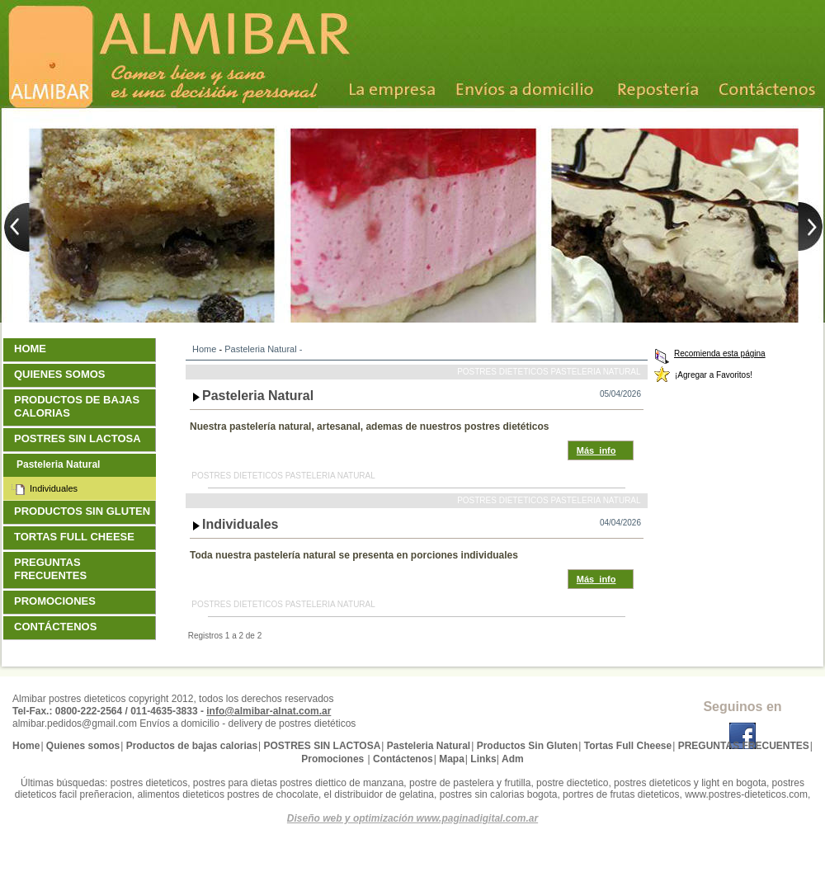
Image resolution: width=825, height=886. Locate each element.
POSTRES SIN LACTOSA (79, 438)
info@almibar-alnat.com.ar (268, 711)
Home (204, 349)
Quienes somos (61, 374)
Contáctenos (57, 626)
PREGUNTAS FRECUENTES (52, 569)
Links (483, 759)
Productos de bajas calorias (76, 406)
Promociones (57, 601)
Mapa (451, 759)
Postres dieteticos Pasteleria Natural (548, 371)
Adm (513, 759)
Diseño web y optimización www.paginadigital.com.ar (412, 818)
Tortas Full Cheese (76, 536)
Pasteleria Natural (260, 349)
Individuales (240, 524)
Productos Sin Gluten (84, 511)
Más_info (596, 450)
